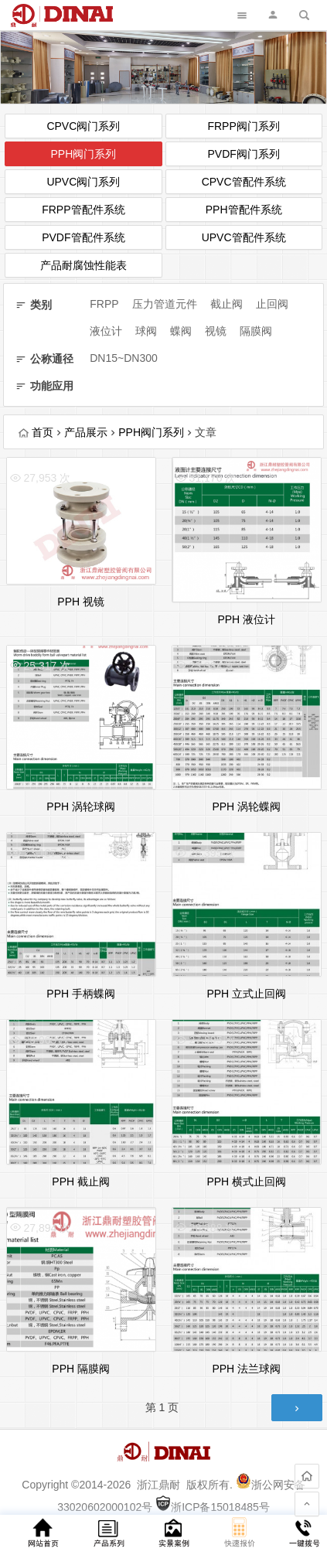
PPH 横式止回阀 (246, 1181)
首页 (36, 432)
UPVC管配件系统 (244, 237)
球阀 (146, 331)
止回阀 (272, 304)
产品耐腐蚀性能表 (83, 265)
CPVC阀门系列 (83, 126)
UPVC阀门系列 (83, 182)
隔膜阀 (256, 331)
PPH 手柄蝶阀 (80, 993)
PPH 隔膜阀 (81, 1368)
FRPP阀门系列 (243, 126)
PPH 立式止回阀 (246, 993)
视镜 (216, 331)
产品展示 (85, 432)
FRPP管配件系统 (83, 209)
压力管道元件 (164, 304)
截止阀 (226, 304)
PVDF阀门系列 (243, 154)
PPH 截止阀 (81, 1181)
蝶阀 (181, 331)
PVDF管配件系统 (83, 237)
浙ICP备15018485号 (212, 1507)
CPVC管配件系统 (244, 182)
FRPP (104, 304)
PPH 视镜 (80, 601)
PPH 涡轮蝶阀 (246, 806)
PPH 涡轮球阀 (80, 806)
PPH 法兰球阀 (246, 1368)
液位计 (106, 331)
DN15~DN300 (124, 358)
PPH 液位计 (246, 619)
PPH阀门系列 (83, 154)
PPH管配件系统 (244, 209)
